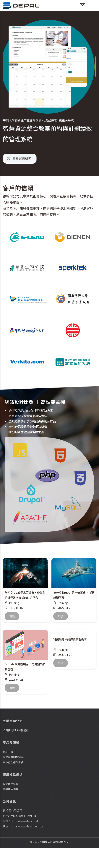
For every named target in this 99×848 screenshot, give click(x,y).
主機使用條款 (10, 789)
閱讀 (12, 616)
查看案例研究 (23, 158)
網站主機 (8, 752)
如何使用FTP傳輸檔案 (16, 730)
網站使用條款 (10, 784)
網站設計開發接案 (13, 757)
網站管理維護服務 (13, 762)
